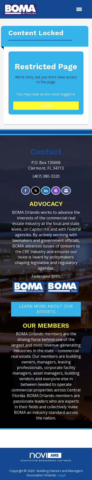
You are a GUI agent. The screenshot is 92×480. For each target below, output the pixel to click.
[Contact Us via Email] (66, 190)
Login (46, 105)
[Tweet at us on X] (35, 190)
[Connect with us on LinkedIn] (45, 190)
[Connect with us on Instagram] (55, 190)
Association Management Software (46, 457)
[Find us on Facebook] (25, 190)
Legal (62, 475)
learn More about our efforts (46, 309)
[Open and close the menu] (62, 9)
